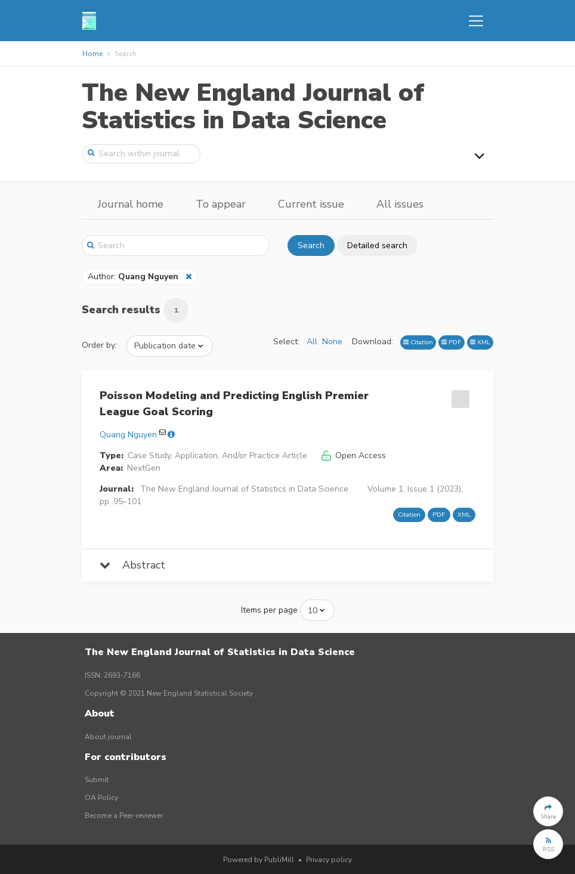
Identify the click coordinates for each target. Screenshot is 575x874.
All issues (399, 204)
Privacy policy (329, 859)
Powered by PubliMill (258, 859)
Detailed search (377, 245)
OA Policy (101, 797)
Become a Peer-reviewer (124, 815)
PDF (451, 342)
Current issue (311, 204)
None (332, 341)
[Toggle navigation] (476, 21)
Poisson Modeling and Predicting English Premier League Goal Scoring (234, 403)
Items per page (269, 610)
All (312, 341)
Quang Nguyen (128, 434)
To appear (221, 204)
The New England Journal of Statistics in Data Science (253, 106)
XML (480, 342)
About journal (108, 737)
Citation (418, 342)
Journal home (130, 204)
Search (311, 245)
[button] (548, 811)
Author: (134, 276)
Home (92, 53)
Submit (97, 780)
